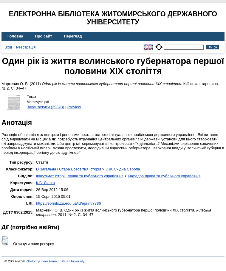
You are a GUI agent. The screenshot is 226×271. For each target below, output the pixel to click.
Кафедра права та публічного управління (164, 176)
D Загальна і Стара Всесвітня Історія (68, 169)
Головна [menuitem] (15, 36)
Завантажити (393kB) (45, 107)
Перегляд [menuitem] (73, 36)
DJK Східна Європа (123, 169)
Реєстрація (25, 47)
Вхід (8, 47)
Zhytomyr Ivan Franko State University (55, 261)
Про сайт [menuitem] (43, 36)
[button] (4, 240)
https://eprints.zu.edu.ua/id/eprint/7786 (68, 203)
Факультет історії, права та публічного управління (79, 176)
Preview (74, 107)
